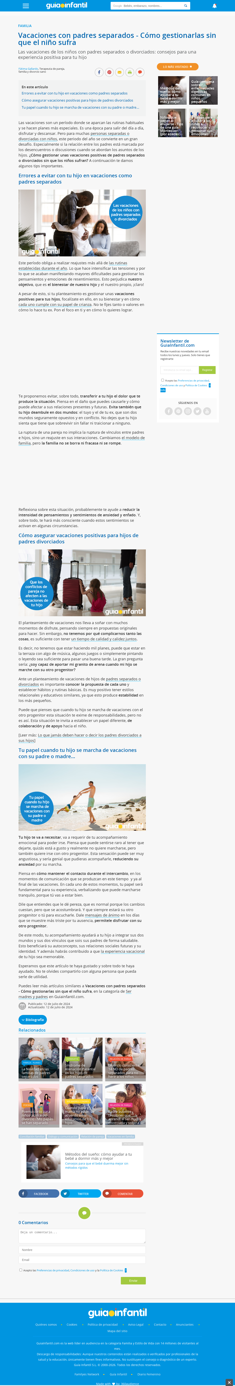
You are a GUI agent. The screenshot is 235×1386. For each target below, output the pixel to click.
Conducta (72, 1058)
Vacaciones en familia (121, 1136)
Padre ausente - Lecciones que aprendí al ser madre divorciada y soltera (124, 1117)
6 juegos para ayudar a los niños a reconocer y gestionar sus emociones (201, 125)
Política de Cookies (111, 1270)
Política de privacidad (103, 1324)
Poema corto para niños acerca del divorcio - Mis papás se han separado (37, 1117)
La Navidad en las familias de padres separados (36, 1073)
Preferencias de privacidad (53, 1270)
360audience (130, 1384)
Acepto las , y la (73, 1270)
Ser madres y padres (78, 1101)
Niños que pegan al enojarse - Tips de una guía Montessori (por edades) (171, 125)
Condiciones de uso (82, 1270)
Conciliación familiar (32, 1136)
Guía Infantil (118, 1374)
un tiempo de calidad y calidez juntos (104, 638)
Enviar (133, 1280)
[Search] (185, 6)
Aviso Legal (136, 1324)
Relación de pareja (120, 1058)
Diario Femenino (149, 1374)
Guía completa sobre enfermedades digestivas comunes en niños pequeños (202, 91)
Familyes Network (87, 1374)
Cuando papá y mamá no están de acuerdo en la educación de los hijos (79, 1115)
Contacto (160, 1324)
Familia (25, 26)
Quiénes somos (46, 1324)
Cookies (72, 1324)
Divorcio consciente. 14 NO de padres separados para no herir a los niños (124, 1071)
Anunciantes (185, 1324)
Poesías (27, 1105)
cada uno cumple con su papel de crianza (55, 304)
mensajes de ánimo (102, 915)
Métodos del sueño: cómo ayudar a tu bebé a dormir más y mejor (171, 95)
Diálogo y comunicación (63, 1136)
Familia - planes (31, 1062)
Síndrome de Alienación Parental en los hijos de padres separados (80, 1071)
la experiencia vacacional (123, 951)
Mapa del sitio (117, 1331)
